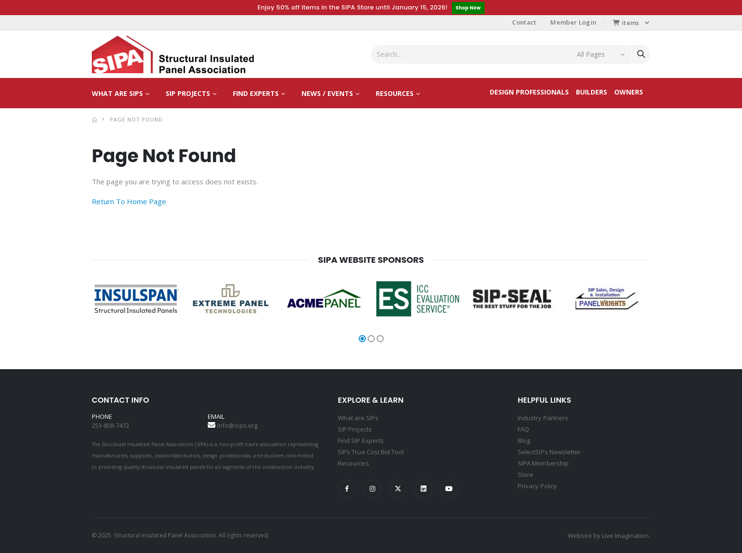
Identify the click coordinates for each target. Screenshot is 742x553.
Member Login (573, 22)
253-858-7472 (110, 425)
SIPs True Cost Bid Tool (371, 452)
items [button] (626, 22)
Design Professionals (529, 91)
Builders (591, 91)
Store (525, 474)
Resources (395, 93)
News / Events (327, 93)
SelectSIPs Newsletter (549, 452)
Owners (628, 91)
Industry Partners (543, 418)
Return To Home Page (129, 201)
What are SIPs (117, 93)
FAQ (523, 429)
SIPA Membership (543, 463)
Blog (524, 440)
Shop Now (468, 7)
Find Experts (256, 93)
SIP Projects (188, 93)
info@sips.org (237, 425)
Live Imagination (625, 535)
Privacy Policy (537, 486)
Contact (524, 22)
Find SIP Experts (361, 440)
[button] (362, 338)
